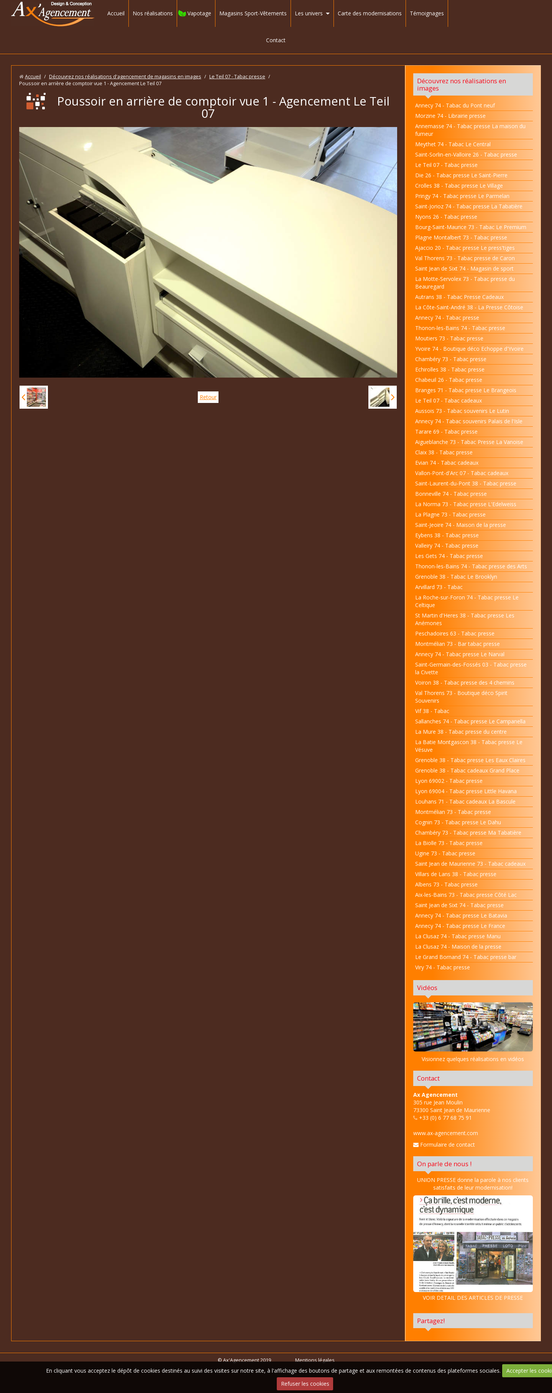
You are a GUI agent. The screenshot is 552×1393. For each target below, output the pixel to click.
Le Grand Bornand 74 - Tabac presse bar (465, 957)
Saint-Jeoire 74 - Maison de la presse (460, 524)
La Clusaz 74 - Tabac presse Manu (458, 936)
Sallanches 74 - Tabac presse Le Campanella (470, 721)
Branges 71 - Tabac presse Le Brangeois (465, 390)
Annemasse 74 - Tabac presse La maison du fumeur (470, 129)
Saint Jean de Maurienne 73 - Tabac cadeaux (470, 863)
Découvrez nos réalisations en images (461, 84)
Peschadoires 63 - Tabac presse (455, 633)
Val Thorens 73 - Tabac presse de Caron (465, 258)
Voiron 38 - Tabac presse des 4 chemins (464, 682)
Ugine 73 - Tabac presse (445, 853)
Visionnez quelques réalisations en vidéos (473, 1059)
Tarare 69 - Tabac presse (446, 431)
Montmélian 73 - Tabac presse (453, 811)
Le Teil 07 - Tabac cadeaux (448, 400)
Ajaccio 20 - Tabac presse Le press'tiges (465, 247)
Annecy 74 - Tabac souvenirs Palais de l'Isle (468, 421)
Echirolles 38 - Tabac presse (450, 369)
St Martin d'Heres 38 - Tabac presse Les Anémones (464, 619)
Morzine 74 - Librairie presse (450, 115)
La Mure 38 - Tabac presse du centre (461, 731)
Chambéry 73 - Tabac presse (450, 359)
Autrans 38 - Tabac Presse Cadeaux (459, 296)
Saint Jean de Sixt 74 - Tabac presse (459, 905)
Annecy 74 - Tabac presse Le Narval (459, 654)
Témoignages (427, 13)
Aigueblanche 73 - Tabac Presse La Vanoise (469, 442)
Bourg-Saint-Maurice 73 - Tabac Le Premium (470, 227)
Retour (208, 397)
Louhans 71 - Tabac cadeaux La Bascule (465, 801)
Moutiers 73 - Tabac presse (449, 338)
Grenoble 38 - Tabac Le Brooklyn (456, 576)
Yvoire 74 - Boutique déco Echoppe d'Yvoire (469, 348)
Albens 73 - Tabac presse (446, 884)
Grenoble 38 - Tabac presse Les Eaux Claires (470, 760)
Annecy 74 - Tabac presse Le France (460, 925)
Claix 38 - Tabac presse (444, 452)
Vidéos (427, 987)
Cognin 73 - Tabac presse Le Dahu (458, 822)
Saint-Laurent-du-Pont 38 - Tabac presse (465, 483)
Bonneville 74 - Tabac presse (451, 493)
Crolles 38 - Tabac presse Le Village (459, 185)
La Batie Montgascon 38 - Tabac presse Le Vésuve (468, 745)
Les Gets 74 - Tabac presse (449, 556)
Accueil (116, 13)
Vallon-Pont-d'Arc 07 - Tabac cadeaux (461, 473)
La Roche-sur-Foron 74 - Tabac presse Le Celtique (467, 601)
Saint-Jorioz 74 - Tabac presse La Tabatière (468, 206)
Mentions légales (315, 1360)
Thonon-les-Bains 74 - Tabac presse (460, 328)
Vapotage (199, 13)
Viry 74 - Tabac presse (442, 967)
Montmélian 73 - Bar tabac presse (457, 643)
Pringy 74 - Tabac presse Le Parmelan (462, 196)
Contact (276, 40)
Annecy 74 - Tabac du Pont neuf (455, 105)
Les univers (309, 13)
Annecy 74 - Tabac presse (447, 317)
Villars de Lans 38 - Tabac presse (455, 874)
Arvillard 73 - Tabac (439, 587)
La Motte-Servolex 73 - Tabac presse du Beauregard (465, 282)
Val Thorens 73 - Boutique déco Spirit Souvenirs (461, 696)
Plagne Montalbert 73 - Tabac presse (461, 237)
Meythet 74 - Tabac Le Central (453, 144)
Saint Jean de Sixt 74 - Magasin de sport (464, 268)
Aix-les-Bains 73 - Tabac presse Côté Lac (466, 894)
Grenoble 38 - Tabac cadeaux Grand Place (467, 770)
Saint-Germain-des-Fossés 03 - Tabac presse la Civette (471, 668)
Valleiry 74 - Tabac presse (446, 545)
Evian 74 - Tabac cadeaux (446, 462)
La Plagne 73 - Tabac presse (450, 514)
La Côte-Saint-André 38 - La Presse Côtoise (469, 307)
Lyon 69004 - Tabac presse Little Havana (466, 791)
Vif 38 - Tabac (432, 711)
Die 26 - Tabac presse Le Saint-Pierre (461, 175)
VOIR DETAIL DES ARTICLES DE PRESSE (473, 1248)
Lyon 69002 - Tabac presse (449, 780)
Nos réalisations (153, 13)
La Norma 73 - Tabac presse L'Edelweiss (465, 504)
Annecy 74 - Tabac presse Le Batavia (461, 915)
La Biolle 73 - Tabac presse (449, 843)
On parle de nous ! (444, 1163)
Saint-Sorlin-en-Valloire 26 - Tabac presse (466, 154)
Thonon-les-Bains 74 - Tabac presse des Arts (471, 566)
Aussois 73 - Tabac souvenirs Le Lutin (462, 410)
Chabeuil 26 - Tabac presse (448, 379)
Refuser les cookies (305, 1383)
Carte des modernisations (370, 13)
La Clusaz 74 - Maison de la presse (458, 946)
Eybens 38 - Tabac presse (447, 535)
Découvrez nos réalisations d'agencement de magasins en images (125, 76)
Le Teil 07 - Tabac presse (237, 76)
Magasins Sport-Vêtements (253, 13)
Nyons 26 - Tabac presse (446, 216)
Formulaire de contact (444, 1144)
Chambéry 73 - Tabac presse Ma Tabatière (468, 832)
